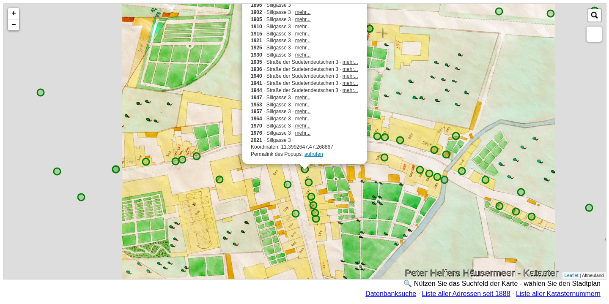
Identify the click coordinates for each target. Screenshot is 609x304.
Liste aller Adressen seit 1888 (466, 293)
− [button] (13, 25)
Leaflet (572, 275)
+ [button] (13, 13)
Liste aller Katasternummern (558, 293)
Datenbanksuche (390, 293)
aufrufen (313, 154)
